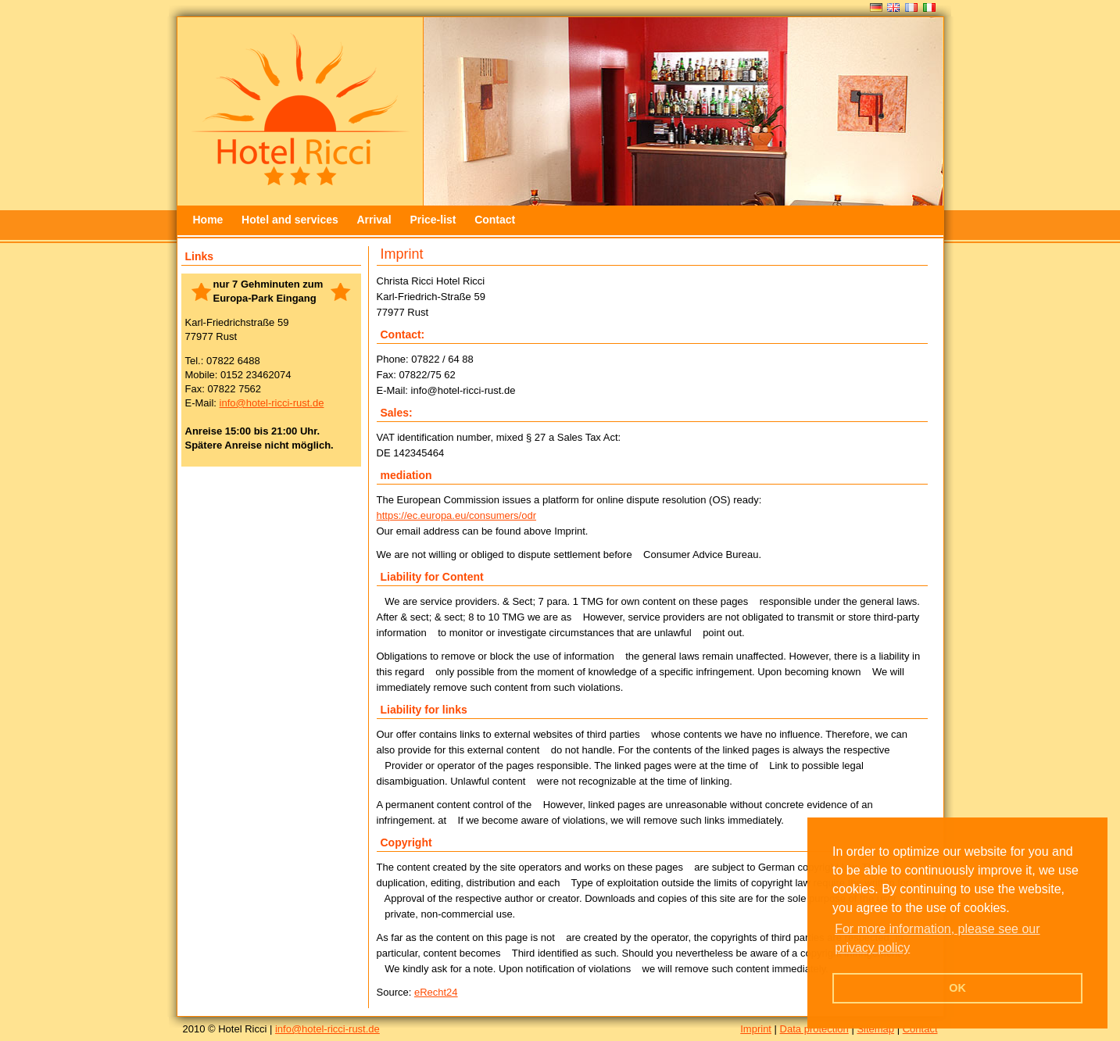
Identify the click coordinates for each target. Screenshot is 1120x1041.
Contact (494, 219)
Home (208, 219)
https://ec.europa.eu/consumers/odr (457, 515)
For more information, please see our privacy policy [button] (937, 938)
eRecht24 (436, 992)
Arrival (373, 219)
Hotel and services (290, 219)
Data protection (814, 1029)
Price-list (433, 219)
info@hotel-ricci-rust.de (272, 403)
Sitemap (875, 1029)
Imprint (755, 1029)
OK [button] (957, 988)
